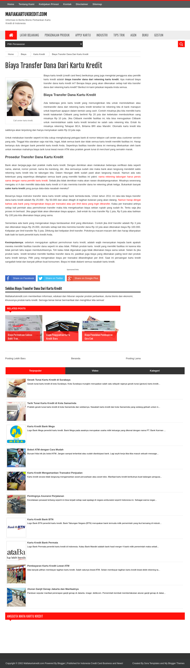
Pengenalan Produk (57, 35)
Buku (145, 35)
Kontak (67, 4)
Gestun (158, 35)
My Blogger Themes (174, 663)
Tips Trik (119, 35)
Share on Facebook (19, 278)
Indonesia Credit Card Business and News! (102, 663)
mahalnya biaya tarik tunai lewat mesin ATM (45, 149)
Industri (102, 35)
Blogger (61, 663)
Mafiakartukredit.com (26, 14)
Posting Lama (133, 358)
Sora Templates (152, 663)
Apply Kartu (83, 35)
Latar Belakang (29, 35)
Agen (133, 35)
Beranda (75, 358)
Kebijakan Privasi (49, 4)
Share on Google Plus (82, 278)
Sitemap (97, 4)
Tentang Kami (26, 4)
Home (10, 4)
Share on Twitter (50, 278)
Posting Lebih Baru (15, 358)
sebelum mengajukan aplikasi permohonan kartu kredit (55, 242)
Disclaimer (82, 4)
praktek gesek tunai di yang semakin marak (103, 149)
